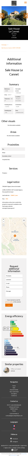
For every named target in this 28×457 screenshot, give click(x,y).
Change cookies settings (18, 447)
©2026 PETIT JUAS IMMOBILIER (10, 445)
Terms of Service (13, 455)
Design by (14, 450)
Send (9, 305)
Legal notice (24, 445)
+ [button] (3, 219)
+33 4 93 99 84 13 (14, 413)
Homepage (4, 44)
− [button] (3, 222)
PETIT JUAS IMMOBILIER (14, 405)
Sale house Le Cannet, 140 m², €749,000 (10, 48)
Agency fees (8, 447)
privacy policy (9, 302)
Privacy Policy (24, 453)
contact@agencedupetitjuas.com (14, 415)
